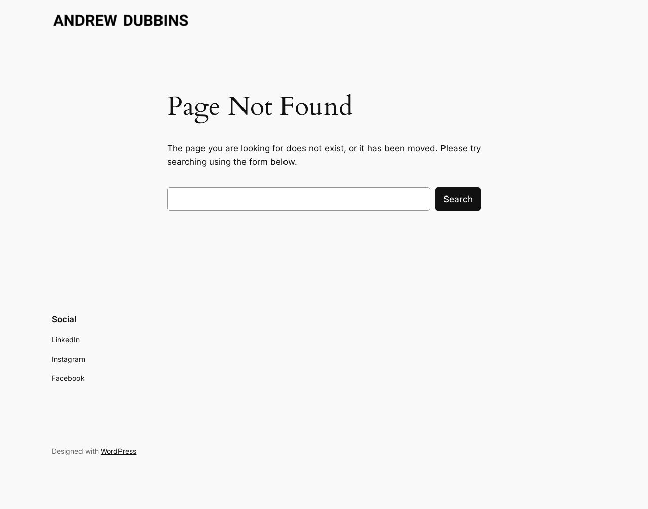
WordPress (118, 451)
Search (458, 199)
